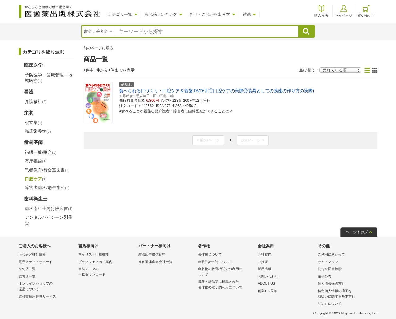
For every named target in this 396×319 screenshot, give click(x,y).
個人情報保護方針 (331, 283)
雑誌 (247, 14)
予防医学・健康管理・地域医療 (48, 77)
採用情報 (264, 269)
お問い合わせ (268, 276)
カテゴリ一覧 (120, 14)
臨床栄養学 (38, 131)
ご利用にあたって (331, 254)
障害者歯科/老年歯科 (47, 187)
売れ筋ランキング (161, 14)
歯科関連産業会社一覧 (155, 262)
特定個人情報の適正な (346, 294)
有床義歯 (36, 160)
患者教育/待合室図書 (47, 169)
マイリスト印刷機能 (93, 254)
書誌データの (106, 272)
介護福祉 (36, 101)
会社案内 (264, 254)
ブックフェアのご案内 (95, 262)
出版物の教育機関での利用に (226, 272)
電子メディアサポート (36, 262)
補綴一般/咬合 (41, 152)
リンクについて (330, 303)
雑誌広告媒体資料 (152, 254)
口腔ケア (36, 178)
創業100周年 (267, 291)
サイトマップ (328, 262)
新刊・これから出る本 (210, 14)
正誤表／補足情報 (32, 254)
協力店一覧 (27, 276)
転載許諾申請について (215, 262)
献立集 (33, 122)
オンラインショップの (47, 287)
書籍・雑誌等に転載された (226, 285)
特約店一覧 (27, 269)
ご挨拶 (263, 262)
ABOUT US (266, 283)
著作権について (210, 254)
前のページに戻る (98, 48)
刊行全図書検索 (330, 269)
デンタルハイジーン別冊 (48, 220)
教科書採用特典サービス (37, 296)
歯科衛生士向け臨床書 (49, 208)
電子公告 (324, 276)
